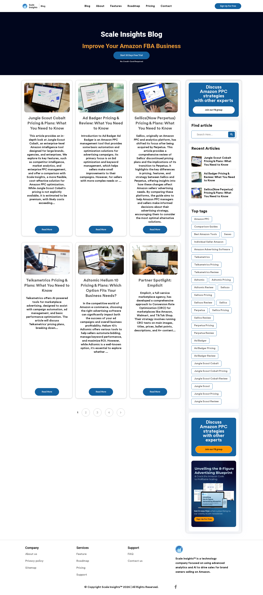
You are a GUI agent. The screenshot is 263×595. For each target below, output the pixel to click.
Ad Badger (200, 340)
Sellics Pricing (220, 310)
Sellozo (225, 287)
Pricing (150, 6)
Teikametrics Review (206, 272)
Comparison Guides (206, 226)
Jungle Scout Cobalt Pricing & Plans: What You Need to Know (217, 161)
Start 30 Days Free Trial (131, 55)
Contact (166, 6)
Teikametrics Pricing (206, 264)
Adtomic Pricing (221, 280)
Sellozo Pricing (203, 295)
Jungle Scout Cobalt (206, 363)
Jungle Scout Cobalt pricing (210, 371)
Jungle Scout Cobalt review (210, 378)
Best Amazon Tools (205, 234)
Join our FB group (213, 110)
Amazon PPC (201, 219)
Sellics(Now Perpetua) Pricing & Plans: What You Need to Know (218, 193)
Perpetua (199, 310)
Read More (47, 229)
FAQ (131, 554)
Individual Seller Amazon (208, 242)
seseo (227, 234)
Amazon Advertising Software (212, 249)
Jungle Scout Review (206, 401)
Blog (87, 6)
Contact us (135, 560)
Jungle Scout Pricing (206, 394)
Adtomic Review (203, 287)
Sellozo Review (203, 302)
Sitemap (30, 567)
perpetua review (204, 333)
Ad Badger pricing (204, 348)
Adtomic (199, 280)
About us (31, 554)
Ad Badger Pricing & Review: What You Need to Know (219, 177)
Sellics (223, 302)
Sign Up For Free (228, 6)
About (100, 6)
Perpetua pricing (204, 325)
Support (81, 574)
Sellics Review (202, 318)
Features (116, 6)
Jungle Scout (202, 386)
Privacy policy (34, 560)
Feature (81, 554)
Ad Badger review (204, 356)
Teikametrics (202, 257)
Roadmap (134, 6)
